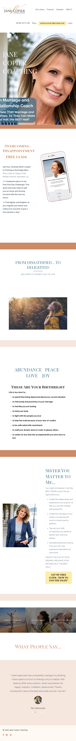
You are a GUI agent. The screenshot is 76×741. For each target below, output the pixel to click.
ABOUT (69, 9)
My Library (40, 9)
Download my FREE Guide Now (52, 23)
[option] (38, 690)
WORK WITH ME (23, 23)
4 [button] (40, 712)
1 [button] (32, 712)
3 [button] (38, 712)
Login (70, 23)
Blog (34, 23)
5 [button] (43, 712)
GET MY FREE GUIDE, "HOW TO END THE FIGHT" (58, 577)
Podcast (50, 9)
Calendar (60, 9)
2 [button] (35, 712)
